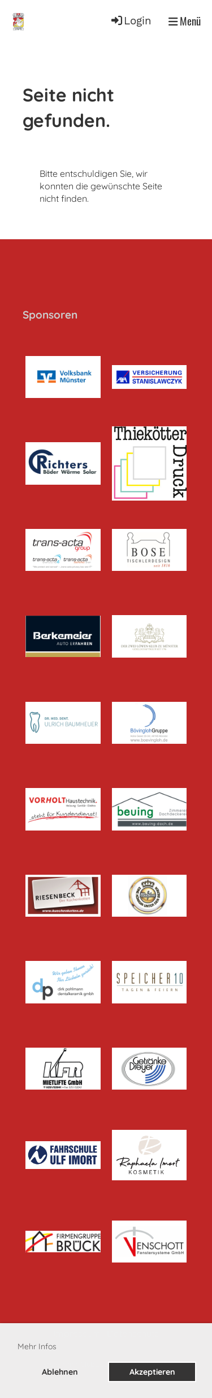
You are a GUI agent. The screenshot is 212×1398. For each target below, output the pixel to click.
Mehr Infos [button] (37, 1346)
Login (131, 21)
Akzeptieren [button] (152, 1372)
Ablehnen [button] (60, 1372)
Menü (184, 21)
